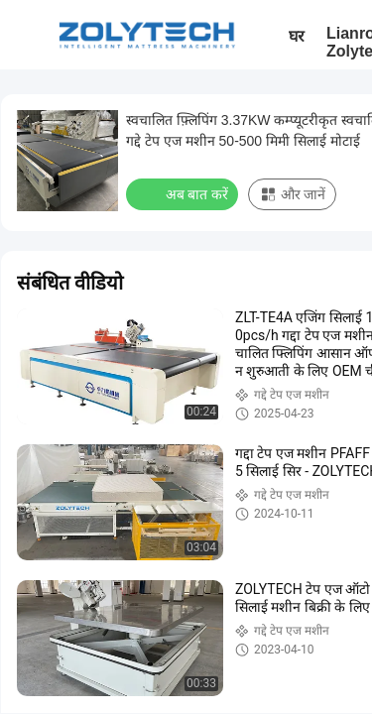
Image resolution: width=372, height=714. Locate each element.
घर (297, 36)
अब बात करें (184, 193)
